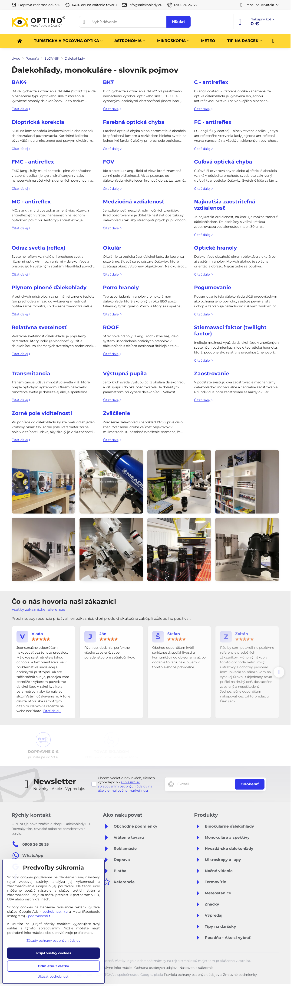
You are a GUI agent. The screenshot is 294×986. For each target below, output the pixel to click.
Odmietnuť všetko (53, 966)
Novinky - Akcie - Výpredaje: (59, 789)
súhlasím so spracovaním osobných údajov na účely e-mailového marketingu (125, 786)
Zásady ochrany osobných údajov (53, 940)
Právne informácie (117, 968)
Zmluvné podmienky (240, 975)
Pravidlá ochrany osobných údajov (191, 975)
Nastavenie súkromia (196, 968)
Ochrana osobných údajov (155, 968)
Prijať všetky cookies (53, 953)
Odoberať (250, 784)
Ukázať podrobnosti (53, 976)
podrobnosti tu (55, 911)
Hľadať (178, 21)
